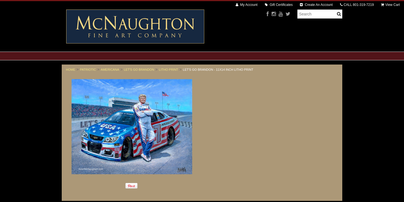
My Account (247, 5)
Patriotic (88, 69)
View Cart (390, 5)
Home (70, 69)
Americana (110, 69)
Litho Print (168, 69)
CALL (357, 5)
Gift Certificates (279, 5)
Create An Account (316, 5)
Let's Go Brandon (139, 69)
